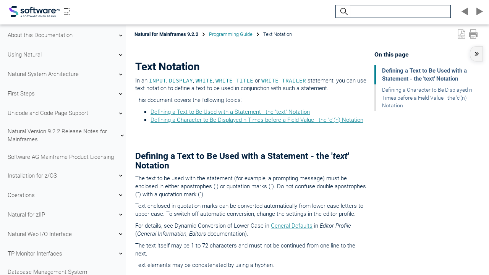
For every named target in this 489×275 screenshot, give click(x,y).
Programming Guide (231, 34)
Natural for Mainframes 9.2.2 (166, 34)
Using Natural (66, 55)
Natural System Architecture (66, 74)
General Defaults (292, 225)
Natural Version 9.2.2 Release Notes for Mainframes (66, 135)
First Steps (66, 94)
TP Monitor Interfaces (66, 253)
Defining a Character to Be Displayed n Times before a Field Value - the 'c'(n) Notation (257, 119)
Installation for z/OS (66, 176)
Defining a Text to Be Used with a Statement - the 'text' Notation (230, 111)
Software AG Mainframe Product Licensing (61, 157)
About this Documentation (66, 35)
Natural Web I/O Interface (66, 234)
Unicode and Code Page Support (66, 113)
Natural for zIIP (66, 214)
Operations (66, 195)
